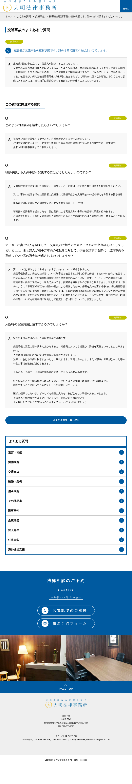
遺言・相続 (66, 452)
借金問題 (66, 491)
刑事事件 (66, 510)
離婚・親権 (66, 481)
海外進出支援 (66, 549)
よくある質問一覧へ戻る (66, 420)
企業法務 (66, 520)
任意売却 (66, 539)
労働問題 (66, 462)
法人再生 (66, 530)
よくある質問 (24, 16)
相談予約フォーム (64, 623)
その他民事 (66, 501)
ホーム (8, 16)
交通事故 (40, 16)
